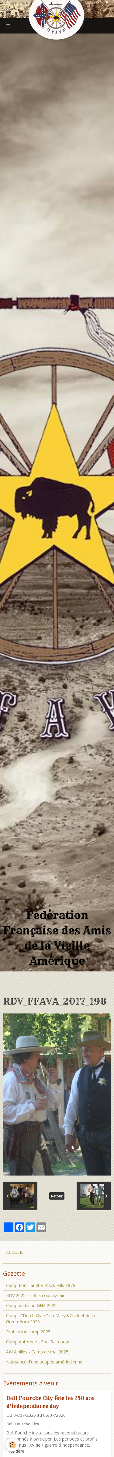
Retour (57, 1196)
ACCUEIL (14, 1252)
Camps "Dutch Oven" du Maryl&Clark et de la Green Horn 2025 (50, 1318)
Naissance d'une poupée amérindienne (44, 1362)
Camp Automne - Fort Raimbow (37, 1342)
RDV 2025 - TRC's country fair (35, 1295)
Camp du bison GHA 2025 (31, 1305)
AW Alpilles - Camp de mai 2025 (37, 1352)
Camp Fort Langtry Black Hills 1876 (40, 1285)
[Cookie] (12, 1445)
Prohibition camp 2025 (28, 1332)
